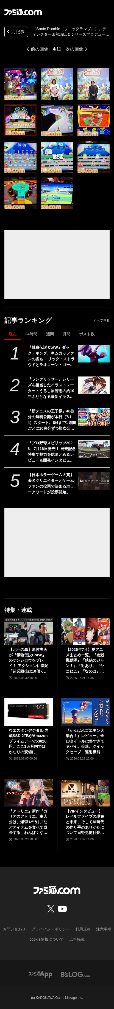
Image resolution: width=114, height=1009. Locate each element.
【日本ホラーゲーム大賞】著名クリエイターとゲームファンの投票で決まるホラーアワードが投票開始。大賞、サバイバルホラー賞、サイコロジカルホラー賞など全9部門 (51, 484)
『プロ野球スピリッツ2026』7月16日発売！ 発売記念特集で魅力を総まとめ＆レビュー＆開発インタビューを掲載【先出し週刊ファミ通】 (52, 452)
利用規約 (83, 929)
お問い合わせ (14, 929)
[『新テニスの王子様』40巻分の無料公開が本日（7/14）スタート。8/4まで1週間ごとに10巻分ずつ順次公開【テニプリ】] (94, 417)
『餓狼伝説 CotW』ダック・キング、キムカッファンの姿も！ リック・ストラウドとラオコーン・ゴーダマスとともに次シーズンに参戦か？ (51, 356)
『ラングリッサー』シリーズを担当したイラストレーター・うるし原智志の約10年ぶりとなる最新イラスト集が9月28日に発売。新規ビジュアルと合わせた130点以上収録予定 (51, 388)
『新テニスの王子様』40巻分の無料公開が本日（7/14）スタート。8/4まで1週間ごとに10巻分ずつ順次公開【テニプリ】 (52, 420)
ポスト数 (86, 334)
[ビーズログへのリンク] (75, 974)
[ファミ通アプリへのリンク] (40, 974)
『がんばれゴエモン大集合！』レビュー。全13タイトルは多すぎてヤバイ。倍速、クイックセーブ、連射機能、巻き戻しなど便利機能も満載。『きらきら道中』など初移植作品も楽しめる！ (85, 741)
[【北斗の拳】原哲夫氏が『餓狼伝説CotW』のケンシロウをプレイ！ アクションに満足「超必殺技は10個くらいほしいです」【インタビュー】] (28, 631)
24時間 (31, 334)
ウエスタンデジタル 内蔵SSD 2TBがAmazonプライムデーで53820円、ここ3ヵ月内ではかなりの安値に (28, 741)
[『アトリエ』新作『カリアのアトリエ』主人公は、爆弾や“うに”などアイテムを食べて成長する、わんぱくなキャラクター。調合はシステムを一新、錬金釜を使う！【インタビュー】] (28, 792)
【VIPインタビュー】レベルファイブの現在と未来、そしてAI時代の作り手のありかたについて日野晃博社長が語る (85, 822)
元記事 (15, 32)
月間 (66, 334)
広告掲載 (77, 939)
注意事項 (104, 929)
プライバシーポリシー (50, 929)
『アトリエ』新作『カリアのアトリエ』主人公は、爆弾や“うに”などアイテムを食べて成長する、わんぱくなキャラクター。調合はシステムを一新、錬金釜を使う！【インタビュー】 (28, 822)
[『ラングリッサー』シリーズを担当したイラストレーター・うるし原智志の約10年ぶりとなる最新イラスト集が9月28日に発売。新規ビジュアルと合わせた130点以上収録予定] (94, 385)
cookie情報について (46, 939)
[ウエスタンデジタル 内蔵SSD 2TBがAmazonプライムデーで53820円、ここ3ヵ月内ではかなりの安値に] (28, 712)
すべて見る (101, 320)
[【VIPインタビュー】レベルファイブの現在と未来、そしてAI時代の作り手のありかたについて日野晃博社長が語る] (85, 792)
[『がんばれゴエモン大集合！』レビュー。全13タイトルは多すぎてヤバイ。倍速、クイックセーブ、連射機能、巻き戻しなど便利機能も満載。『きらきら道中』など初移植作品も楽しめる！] (85, 712)
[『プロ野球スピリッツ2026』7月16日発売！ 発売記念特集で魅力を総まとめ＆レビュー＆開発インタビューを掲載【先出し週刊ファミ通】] (94, 449)
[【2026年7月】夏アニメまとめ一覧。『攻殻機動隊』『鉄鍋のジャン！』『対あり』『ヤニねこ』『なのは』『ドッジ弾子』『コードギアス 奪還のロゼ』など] (85, 631)
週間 (50, 334)
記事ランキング (28, 320)
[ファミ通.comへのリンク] (23, 12)
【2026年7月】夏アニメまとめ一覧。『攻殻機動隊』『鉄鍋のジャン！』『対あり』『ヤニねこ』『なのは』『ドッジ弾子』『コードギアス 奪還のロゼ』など (85, 660)
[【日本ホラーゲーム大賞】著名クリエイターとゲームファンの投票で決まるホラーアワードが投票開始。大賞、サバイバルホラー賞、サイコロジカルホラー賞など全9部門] (94, 481)
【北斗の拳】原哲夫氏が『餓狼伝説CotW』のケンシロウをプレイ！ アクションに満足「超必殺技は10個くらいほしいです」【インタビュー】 (28, 660)
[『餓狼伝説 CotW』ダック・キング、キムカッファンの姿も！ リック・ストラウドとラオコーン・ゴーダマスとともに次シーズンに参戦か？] (94, 353)
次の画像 (74, 49)
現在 (12, 334)
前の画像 (39, 49)
